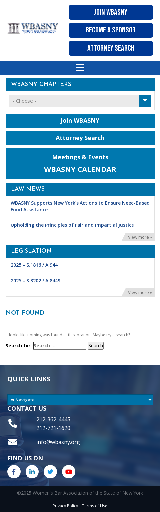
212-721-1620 (53, 428)
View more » (140, 237)
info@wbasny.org (58, 442)
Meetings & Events (80, 163)
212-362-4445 (53, 419)
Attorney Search (110, 48)
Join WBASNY (110, 12)
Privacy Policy (65, 506)
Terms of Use (94, 506)
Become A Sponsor (110, 30)
